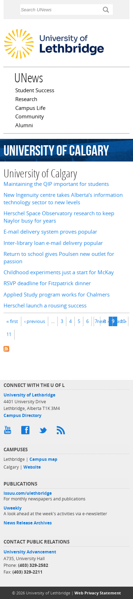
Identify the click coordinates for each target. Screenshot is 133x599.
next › (103, 321)
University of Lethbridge (29, 395)
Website (32, 467)
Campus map (43, 459)
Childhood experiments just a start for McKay (59, 272)
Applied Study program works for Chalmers (57, 294)
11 (8, 334)
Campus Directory (22, 415)
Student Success (34, 91)
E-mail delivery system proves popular (50, 231)
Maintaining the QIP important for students (56, 184)
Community (29, 117)
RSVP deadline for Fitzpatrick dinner (47, 283)
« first (12, 321)
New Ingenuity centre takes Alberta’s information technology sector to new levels (63, 198)
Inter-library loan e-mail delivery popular (53, 243)
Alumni (24, 126)
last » (121, 321)
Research (26, 99)
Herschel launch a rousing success (45, 305)
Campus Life (30, 108)
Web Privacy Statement (97, 592)
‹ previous (34, 321)
